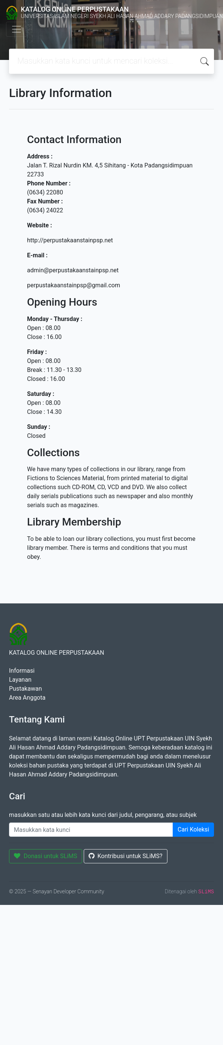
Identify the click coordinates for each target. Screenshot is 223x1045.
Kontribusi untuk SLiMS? (126, 856)
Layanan (20, 679)
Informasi (22, 670)
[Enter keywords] (91, 830)
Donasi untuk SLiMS (45, 856)
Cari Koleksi (193, 829)
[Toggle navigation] (16, 29)
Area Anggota (27, 697)
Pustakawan (25, 688)
